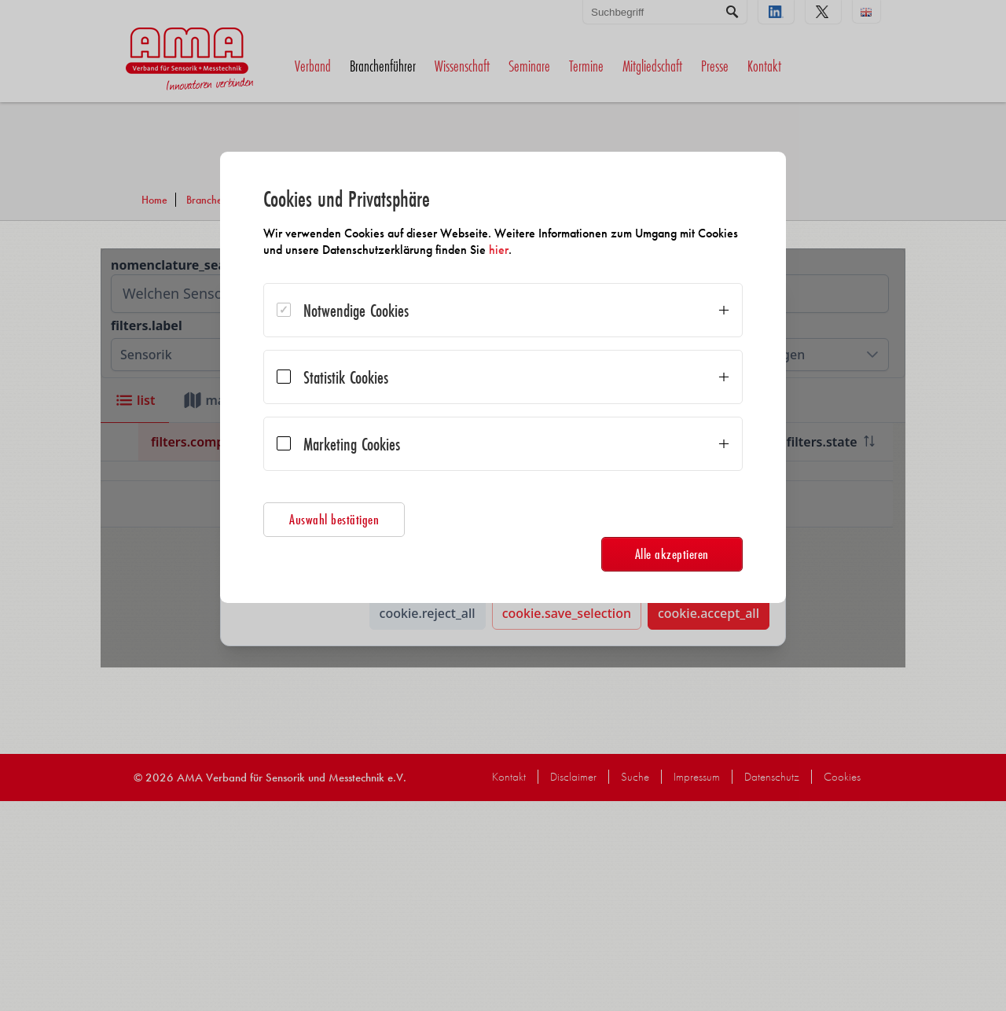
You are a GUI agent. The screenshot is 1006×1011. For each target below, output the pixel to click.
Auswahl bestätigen (341, 519)
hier (549, 249)
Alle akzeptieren (665, 554)
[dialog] (503, 377)
